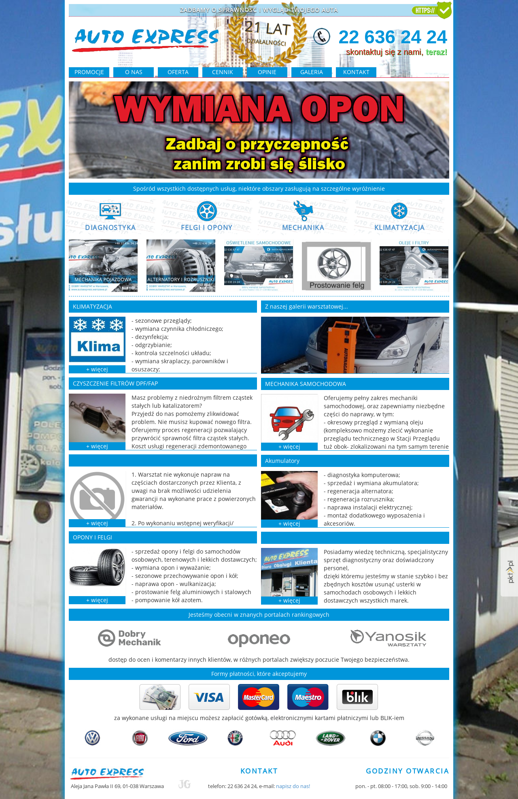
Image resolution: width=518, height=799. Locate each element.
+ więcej (97, 369)
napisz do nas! (293, 786)
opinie (267, 72)
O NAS (133, 72)
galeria (311, 72)
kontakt (356, 72)
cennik (222, 72)
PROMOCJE (89, 72)
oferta (178, 72)
